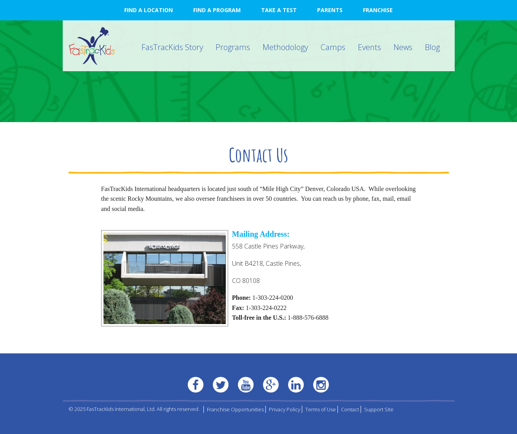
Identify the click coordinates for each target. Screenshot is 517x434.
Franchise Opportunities (235, 409)
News (403, 47)
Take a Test (279, 10)
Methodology (285, 47)
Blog (432, 47)
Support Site (379, 409)
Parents (330, 10)
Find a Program (217, 10)
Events (369, 47)
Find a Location (148, 10)
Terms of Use (320, 409)
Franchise (378, 10)
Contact (350, 409)
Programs (233, 47)
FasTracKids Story (172, 47)
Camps (333, 47)
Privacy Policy (284, 409)
